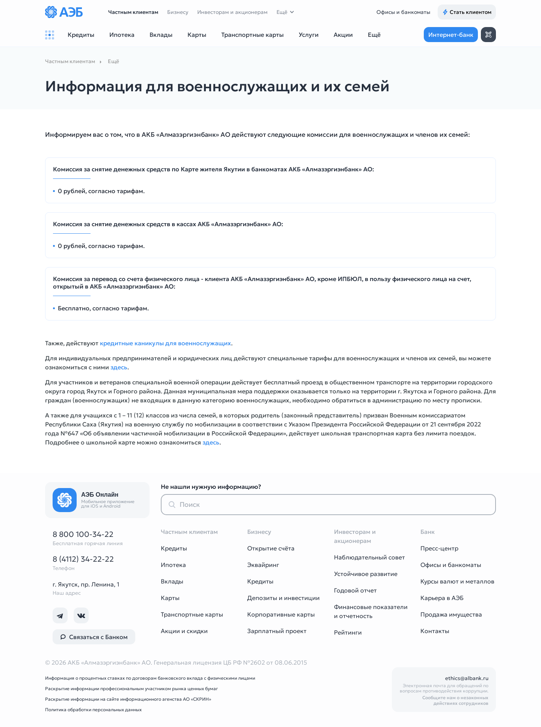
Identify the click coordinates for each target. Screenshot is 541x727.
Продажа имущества (451, 614)
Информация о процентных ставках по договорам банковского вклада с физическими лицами (150, 678)
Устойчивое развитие (365, 573)
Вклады (172, 581)
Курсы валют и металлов (457, 581)
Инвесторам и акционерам (232, 12)
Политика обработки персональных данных (93, 709)
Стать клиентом (466, 12)
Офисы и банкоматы (403, 12)
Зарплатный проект (277, 631)
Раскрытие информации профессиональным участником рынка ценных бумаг (131, 688)
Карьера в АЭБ (442, 598)
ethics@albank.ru (466, 678)
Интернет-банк (450, 34)
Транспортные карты (192, 614)
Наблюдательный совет (369, 557)
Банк (427, 531)
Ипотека (173, 564)
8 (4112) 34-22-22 (83, 559)
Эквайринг (263, 564)
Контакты (434, 631)
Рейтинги (348, 632)
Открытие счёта (271, 548)
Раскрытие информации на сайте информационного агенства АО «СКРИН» (128, 699)
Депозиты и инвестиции (283, 598)
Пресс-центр (439, 548)
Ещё (282, 12)
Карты (170, 598)
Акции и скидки (184, 631)
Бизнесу (177, 12)
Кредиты (174, 548)
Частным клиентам (133, 12)
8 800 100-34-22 (83, 534)
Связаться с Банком (94, 637)
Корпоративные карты (281, 614)
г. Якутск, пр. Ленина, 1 (86, 584)
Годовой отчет (355, 590)
